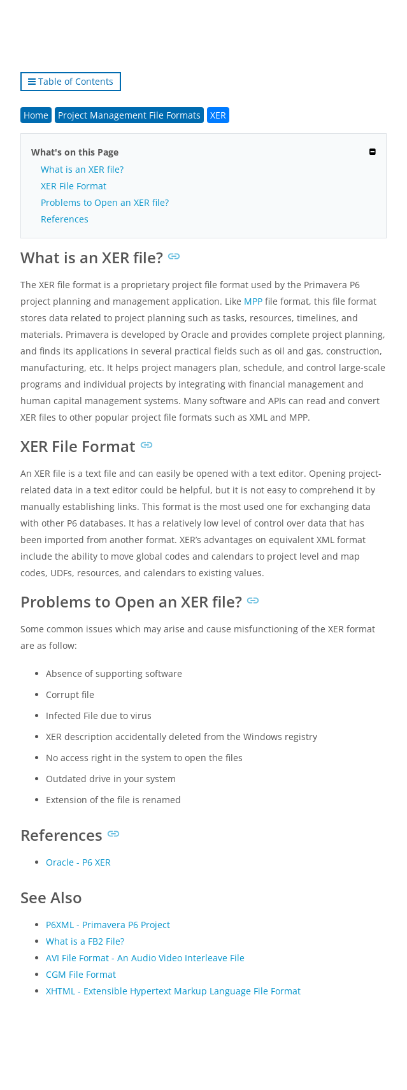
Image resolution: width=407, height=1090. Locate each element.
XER (218, 115)
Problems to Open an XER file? (105, 202)
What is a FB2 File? (85, 941)
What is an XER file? (82, 169)
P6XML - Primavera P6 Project (108, 925)
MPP (253, 301)
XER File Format (73, 186)
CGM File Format (81, 974)
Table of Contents (70, 81)
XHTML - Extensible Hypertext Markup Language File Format (173, 991)
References (65, 219)
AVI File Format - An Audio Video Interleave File (145, 958)
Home (36, 115)
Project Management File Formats (129, 115)
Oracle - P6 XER (78, 862)
